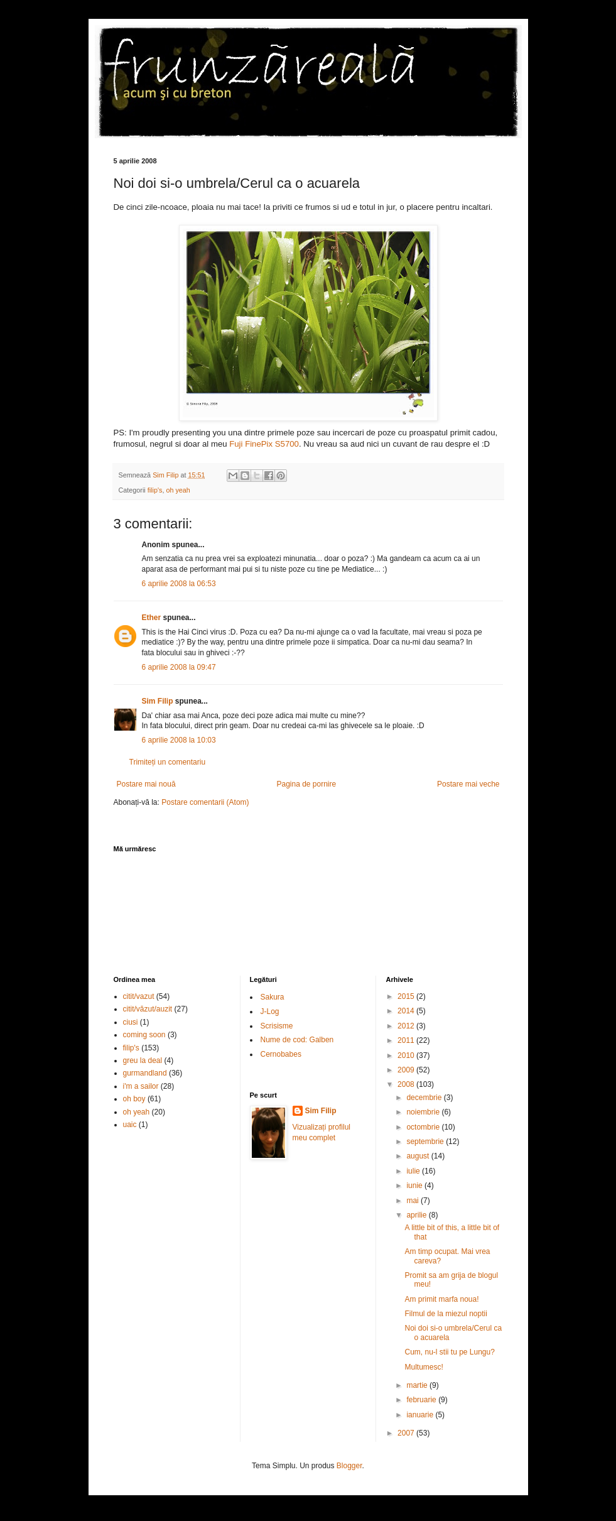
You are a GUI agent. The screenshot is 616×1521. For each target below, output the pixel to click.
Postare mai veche (468, 784)
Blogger (349, 1465)
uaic (130, 1124)
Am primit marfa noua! (441, 1299)
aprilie (417, 1215)
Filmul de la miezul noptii (445, 1313)
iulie (414, 1171)
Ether (151, 617)
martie (418, 1385)
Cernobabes (281, 1054)
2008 (406, 1084)
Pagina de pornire (306, 784)
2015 (406, 996)
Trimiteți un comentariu (167, 762)
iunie (415, 1185)
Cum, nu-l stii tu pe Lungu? (449, 1352)
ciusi (130, 1022)
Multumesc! (423, 1367)
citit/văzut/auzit (148, 1009)
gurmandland (145, 1073)
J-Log (270, 1011)
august (418, 1156)
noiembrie (423, 1112)
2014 (406, 1010)
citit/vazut (138, 996)
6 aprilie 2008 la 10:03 (179, 740)
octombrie (423, 1127)
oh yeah (178, 490)
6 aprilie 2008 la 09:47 (179, 667)
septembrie (426, 1141)
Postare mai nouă (146, 784)
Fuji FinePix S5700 (264, 444)
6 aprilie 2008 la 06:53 (179, 583)
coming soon (144, 1034)
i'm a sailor (141, 1086)
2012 (406, 1026)
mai (413, 1200)
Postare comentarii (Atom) (205, 802)
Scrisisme (277, 1026)
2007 (406, 1433)
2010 (406, 1055)
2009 (406, 1070)
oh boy (134, 1098)
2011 (406, 1040)
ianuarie (420, 1414)
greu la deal (143, 1060)
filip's (155, 490)
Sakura (272, 997)
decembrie (424, 1097)
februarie (422, 1399)
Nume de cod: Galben (297, 1039)
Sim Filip (157, 701)
